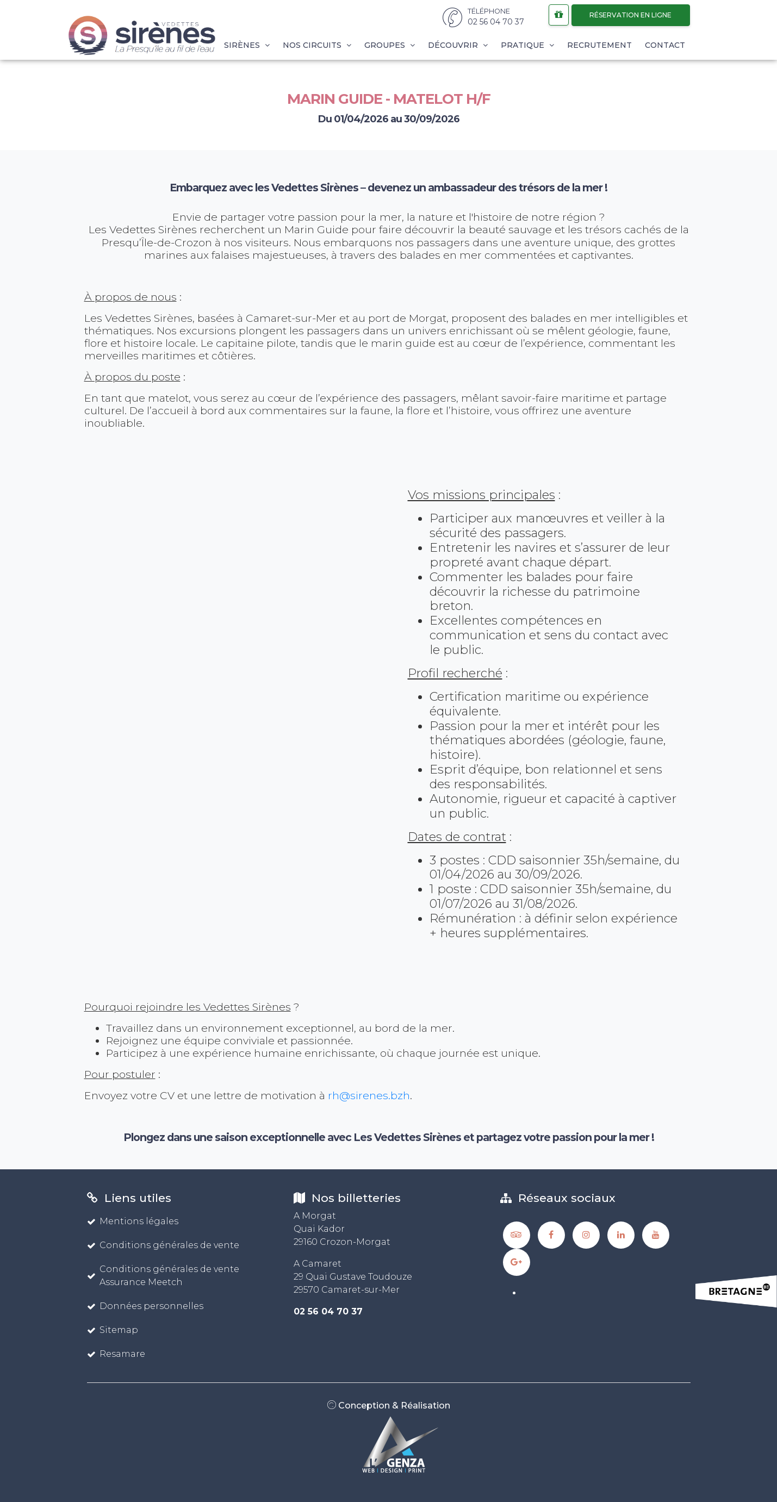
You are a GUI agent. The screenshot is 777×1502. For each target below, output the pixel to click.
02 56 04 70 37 (328, 1311)
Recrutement (599, 45)
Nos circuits (317, 45)
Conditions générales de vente (163, 1245)
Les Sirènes (238, 45)
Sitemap (112, 1330)
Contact (665, 45)
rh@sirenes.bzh (369, 1095)
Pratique (527, 45)
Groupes (389, 45)
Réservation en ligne (630, 15)
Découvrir (458, 45)
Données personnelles (145, 1306)
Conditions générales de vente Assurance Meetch (163, 1275)
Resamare (116, 1354)
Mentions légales (132, 1221)
